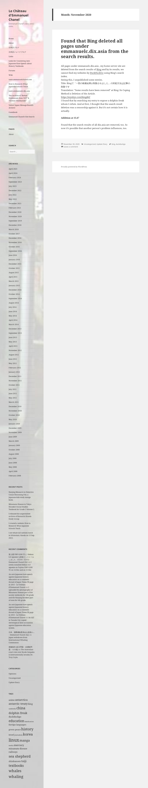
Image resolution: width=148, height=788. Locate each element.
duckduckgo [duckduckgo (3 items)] (15, 716)
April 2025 (13, 169)
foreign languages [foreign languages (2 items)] (17, 724)
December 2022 (15, 190)
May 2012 (13, 363)
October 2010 (14, 415)
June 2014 (13, 311)
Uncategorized (15, 678)
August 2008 (14, 454)
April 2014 (13, 320)
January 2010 (14, 424)
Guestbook (13, 112)
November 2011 (15, 380)
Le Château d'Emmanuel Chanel (18, 15)
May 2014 (13, 316)
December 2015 (15, 264)
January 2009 (14, 445)
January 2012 (14, 372)
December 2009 (15, 428)
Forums (12, 70)
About (11, 43)
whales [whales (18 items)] (15, 770)
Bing (99, 69)
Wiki (11, 75)
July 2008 (12, 458)
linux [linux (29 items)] (14, 740)
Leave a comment (71, 146)
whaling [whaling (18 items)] (16, 776)
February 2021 (15, 208)
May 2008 (13, 467)
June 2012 (13, 359)
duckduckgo (120, 144)
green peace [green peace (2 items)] (15, 729)
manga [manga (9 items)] (25, 740)
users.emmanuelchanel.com (20, 79)
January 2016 (14, 259)
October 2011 (14, 385)
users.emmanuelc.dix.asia (19, 91)
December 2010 (15, 406)
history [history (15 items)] (27, 728)
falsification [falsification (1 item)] (29, 722)
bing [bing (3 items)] (30, 703)
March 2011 (14, 402)
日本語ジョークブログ (17, 52)
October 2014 (14, 294)
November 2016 (15, 242)
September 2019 (15, 221)
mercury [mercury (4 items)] (19, 745)
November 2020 (15, 216)
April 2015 (13, 277)
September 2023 (15, 182)
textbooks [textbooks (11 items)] (16, 765)
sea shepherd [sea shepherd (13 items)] (20, 756)
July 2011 (12, 389)
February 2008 (15, 475)
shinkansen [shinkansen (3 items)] (15, 761)
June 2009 (13, 437)
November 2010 (15, 411)
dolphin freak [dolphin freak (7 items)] (18, 713)
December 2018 (15, 225)
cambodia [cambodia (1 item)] (12, 709)
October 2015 (14, 268)
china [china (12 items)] (20, 708)
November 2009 (15, 432)
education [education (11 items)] (16, 721)
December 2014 (15, 290)
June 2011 (13, 393)
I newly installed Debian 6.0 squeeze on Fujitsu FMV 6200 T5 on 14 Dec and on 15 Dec (21, 566)
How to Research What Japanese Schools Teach (18, 85)
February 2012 (15, 367)
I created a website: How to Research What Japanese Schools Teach (19, 526)
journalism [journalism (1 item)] (18, 735)
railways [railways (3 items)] (13, 751)
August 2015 (14, 272)
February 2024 (15, 177)
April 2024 (13, 173)
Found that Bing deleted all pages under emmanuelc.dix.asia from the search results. (94, 48)
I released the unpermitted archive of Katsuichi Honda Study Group (20, 516)
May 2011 (13, 398)
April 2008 (13, 471)
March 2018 (14, 229)
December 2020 (15, 212)
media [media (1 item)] (11, 745)
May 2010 (13, 419)
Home (11, 38)
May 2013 (13, 342)
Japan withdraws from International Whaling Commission (18, 640)
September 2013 (15, 333)
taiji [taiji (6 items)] (23, 761)
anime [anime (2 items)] (12, 700)
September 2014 (15, 298)
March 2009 (14, 441)
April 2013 (13, 346)
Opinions (12, 674)
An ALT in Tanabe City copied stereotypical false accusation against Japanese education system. (21, 622)
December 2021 (15, 203)
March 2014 (14, 324)
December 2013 (15, 329)
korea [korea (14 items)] (28, 734)
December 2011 (15, 376)
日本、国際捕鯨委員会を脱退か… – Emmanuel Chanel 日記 (21, 633)
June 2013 (13, 337)
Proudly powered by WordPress (74, 167)
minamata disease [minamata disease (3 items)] (18, 748)
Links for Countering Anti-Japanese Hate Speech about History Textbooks (20, 63)
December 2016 (15, 238)
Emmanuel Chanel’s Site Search (22, 116)
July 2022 (12, 195)
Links (11, 56)
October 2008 (14, 449)
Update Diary (14, 682)
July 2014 (12, 307)
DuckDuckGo (96, 72)
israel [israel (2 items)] (11, 735)
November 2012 (15, 350)
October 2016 (14, 247)
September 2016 (15, 251)
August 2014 (14, 303)
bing (113, 144)
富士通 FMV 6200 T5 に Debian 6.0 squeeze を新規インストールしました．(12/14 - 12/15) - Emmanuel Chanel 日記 (21, 558)
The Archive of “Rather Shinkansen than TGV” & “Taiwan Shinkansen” (19, 98)
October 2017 (14, 234)
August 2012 (14, 354)
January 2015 (14, 285)
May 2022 (13, 199)
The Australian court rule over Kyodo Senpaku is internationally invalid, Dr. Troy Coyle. (22, 653)
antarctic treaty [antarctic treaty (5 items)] (18, 703)
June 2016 (13, 255)
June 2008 (13, 462)
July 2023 (12, 186)
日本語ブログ (14, 47)
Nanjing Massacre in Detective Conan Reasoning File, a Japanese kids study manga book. (21, 496)
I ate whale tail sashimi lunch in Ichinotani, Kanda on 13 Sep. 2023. (22, 535)
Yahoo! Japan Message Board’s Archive (21, 106)
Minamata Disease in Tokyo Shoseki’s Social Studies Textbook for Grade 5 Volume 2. (22, 507)
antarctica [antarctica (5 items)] (21, 700)
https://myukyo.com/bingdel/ (75, 97)
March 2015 (14, 281)
